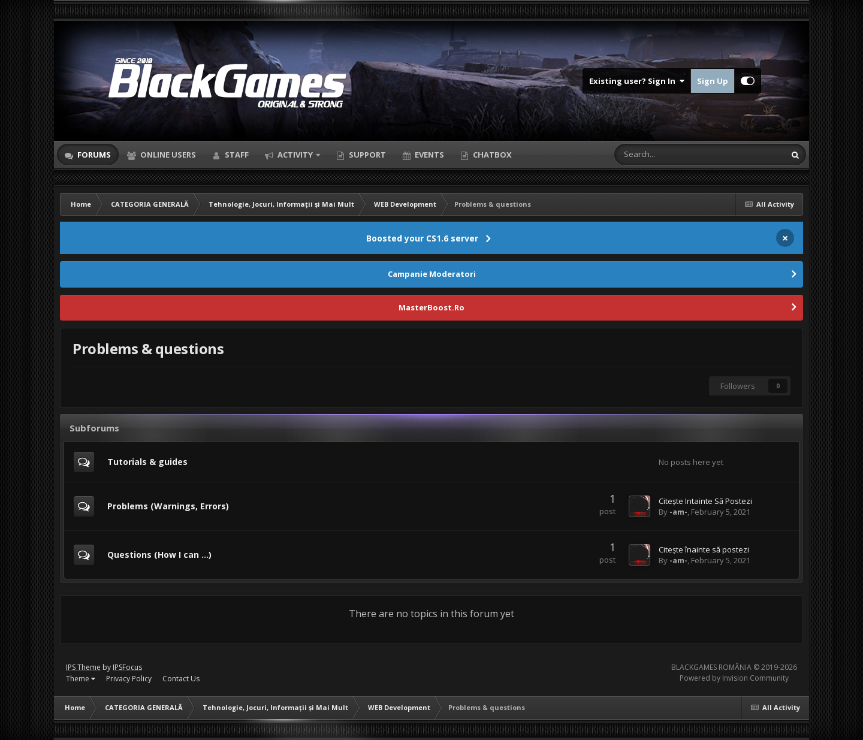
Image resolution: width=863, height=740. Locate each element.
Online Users (167, 154)
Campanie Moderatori (432, 273)
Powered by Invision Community (734, 678)
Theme (80, 678)
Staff (236, 154)
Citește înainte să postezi (704, 549)
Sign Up (712, 80)
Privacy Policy (129, 678)
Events (428, 154)
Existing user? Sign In (636, 81)
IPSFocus (127, 667)
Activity (295, 154)
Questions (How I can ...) (159, 554)
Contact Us (181, 678)
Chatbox (491, 154)
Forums (93, 154)
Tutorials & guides (147, 461)
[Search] (668, 154)
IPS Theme (83, 667)
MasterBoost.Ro (431, 307)
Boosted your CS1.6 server (422, 238)
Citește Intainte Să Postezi (705, 501)
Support (366, 154)
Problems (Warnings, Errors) (168, 506)
